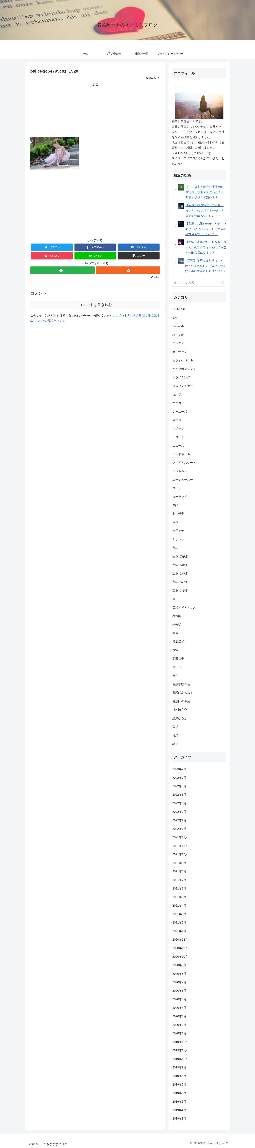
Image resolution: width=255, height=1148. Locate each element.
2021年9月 (179, 863)
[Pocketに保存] (52, 255)
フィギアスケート (184, 462)
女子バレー (179, 539)
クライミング (181, 377)
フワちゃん (179, 471)
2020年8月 (179, 973)
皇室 (175, 675)
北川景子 (178, 513)
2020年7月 (179, 982)
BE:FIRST (179, 309)
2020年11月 (180, 948)
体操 (175, 505)
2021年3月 (179, 914)
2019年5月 (179, 1101)
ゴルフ (176, 394)
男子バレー (179, 667)
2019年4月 (179, 1110)
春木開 (176, 616)
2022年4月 (179, 803)
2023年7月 (179, 769)
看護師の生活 (181, 701)
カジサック (179, 351)
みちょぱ (178, 334)
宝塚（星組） (181, 565)
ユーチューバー (182, 479)
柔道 (175, 633)
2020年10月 (180, 956)
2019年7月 (179, 1084)
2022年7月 (179, 777)
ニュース (178, 445)
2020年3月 (179, 1016)
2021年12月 (180, 837)
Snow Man (179, 326)
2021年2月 (179, 922)
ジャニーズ (179, 411)
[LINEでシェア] (95, 255)
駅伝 (175, 744)
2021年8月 (179, 871)
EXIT (175, 317)
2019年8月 (179, 1076)
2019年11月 (180, 1050)
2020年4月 (179, 1007)
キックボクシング (184, 369)
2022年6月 (179, 786)
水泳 (175, 650)
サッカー (178, 403)
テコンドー (179, 437)
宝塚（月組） (181, 573)
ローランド (179, 496)
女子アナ (178, 530)
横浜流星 (178, 641)
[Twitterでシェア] (52, 247)
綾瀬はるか (179, 718)
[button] (139, 255)
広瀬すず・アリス (184, 607)
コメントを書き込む (95, 305)
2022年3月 (179, 811)
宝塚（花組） (181, 582)
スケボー (178, 420)
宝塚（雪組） (181, 590)
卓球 (175, 522)
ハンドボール (181, 454)
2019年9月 (179, 1067)
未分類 (176, 624)
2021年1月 (179, 931)
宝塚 (175, 548)
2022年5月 (179, 794)
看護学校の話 (181, 684)
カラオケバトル (182, 360)
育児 (175, 726)
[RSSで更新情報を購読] (128, 270)
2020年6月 (179, 990)
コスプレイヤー (182, 385)
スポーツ (178, 428)
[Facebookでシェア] (95, 247)
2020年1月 (179, 1033)
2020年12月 (180, 939)
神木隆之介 (179, 709)
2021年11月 (180, 846)
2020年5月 (179, 999)
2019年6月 (179, 1093)
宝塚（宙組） (181, 556)
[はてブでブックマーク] (139, 247)
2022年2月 (179, 820)
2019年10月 (180, 1059)
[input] (199, 282)
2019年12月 (180, 1042)
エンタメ (178, 343)
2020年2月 (179, 1024)
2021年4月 (179, 905)
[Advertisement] (95, 110)
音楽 (175, 735)
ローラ (176, 488)
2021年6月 (179, 888)
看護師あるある (182, 692)
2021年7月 (179, 880)
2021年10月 (180, 854)
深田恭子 (178, 658)
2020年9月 (179, 965)
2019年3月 (179, 1118)
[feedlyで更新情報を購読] (62, 270)
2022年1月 (179, 828)
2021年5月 (179, 897)
